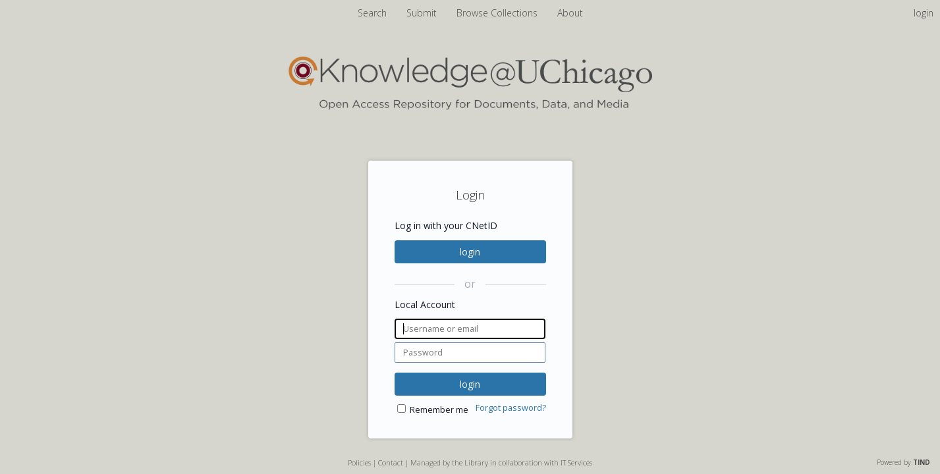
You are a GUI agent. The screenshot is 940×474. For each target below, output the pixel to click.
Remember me (439, 409)
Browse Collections (498, 13)
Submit (422, 13)
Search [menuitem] (372, 13)
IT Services (576, 462)
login (470, 252)
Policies (359, 462)
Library (476, 462)
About (570, 13)
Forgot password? (511, 407)
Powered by (903, 462)
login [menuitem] (923, 13)
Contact (390, 462)
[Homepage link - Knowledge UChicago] (470, 107)
